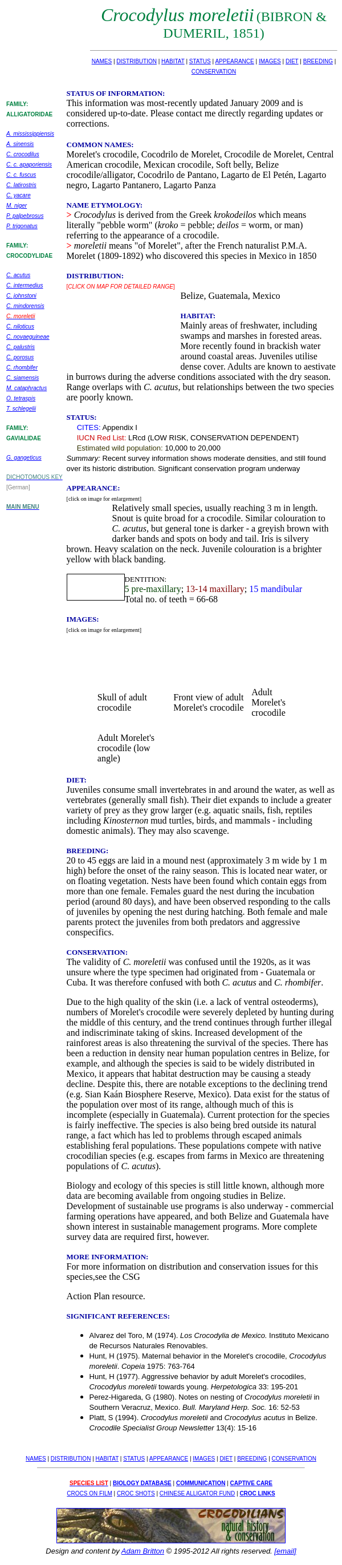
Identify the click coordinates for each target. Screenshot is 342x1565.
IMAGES (270, 61)
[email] (285, 1551)
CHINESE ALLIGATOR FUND (197, 1493)
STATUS (200, 61)
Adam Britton (142, 1551)
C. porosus (20, 357)
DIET (292, 61)
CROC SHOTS (136, 1493)
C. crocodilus (22, 154)
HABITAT (173, 61)
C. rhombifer (22, 367)
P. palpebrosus (24, 216)
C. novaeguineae (28, 337)
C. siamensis (22, 378)
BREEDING (318, 61)
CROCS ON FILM (89, 1493)
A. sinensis (20, 144)
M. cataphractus (26, 388)
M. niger (16, 205)
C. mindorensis (25, 306)
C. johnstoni (21, 296)
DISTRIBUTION (136, 61)
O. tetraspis (20, 398)
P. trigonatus (22, 226)
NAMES (102, 61)
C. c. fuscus (21, 175)
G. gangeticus (24, 458)
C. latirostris (21, 185)
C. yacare (18, 195)
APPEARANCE (234, 61)
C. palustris (20, 347)
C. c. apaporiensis (29, 164)
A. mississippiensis (30, 134)
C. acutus (18, 275)
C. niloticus (20, 326)
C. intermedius (24, 285)
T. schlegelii (21, 409)
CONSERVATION (214, 71)
